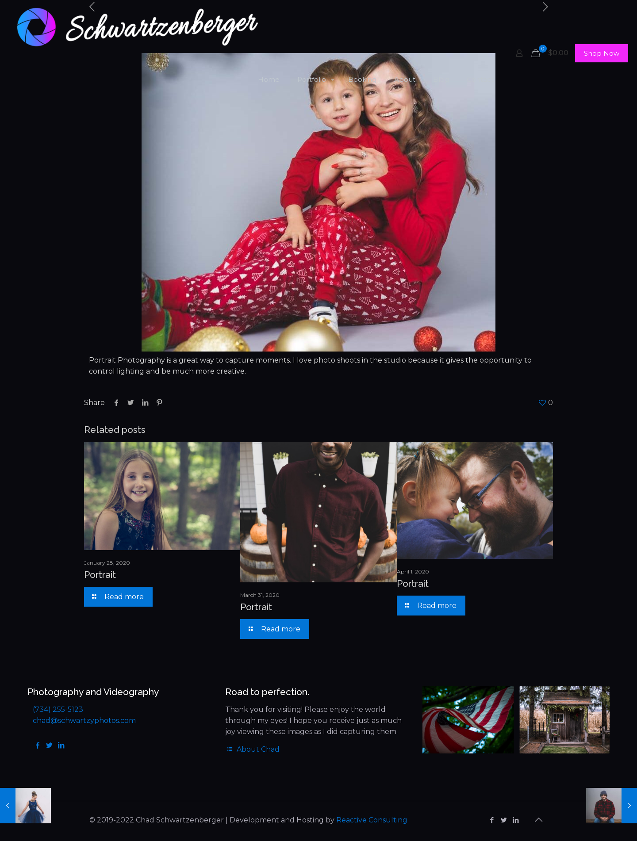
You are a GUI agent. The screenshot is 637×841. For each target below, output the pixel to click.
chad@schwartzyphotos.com (84, 720)
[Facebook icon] (491, 820)
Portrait (100, 574)
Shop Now (601, 53)
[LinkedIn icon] (515, 820)
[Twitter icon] (503, 820)
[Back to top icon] (538, 819)
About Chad (252, 749)
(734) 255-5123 (58, 709)
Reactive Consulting (371, 820)
